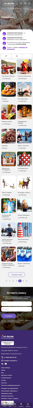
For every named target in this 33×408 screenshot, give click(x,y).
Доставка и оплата (6, 375)
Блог (2, 372)
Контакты (4, 382)
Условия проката (6, 377)
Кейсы (3, 370)
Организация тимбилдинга (9, 391)
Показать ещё (17, 275)
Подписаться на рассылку (8, 343)
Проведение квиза (6, 393)
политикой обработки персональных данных (16, 321)
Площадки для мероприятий (9, 388)
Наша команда (5, 367)
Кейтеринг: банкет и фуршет (9, 398)
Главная (3, 8)
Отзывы (3, 380)
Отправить (9, 316)
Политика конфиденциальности (10, 385)
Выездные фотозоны (7, 396)
